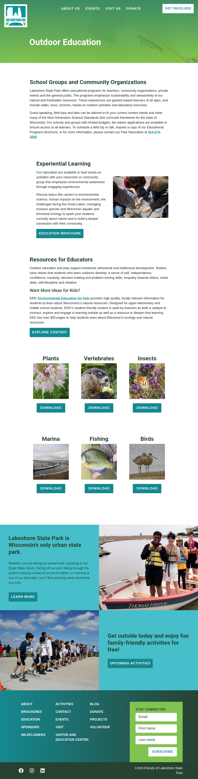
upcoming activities (130, 663)
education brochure (60, 233)
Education (30, 719)
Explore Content (49, 332)
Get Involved (178, 8)
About (27, 704)
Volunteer (100, 727)
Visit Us (113, 8)
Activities (64, 704)
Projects (98, 719)
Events (93, 8)
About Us (70, 8)
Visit (60, 727)
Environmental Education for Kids (64, 298)
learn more (23, 597)
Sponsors (30, 727)
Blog (94, 704)
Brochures (31, 712)
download (50, 408)
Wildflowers (33, 735)
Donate (133, 8)
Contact (63, 712)
